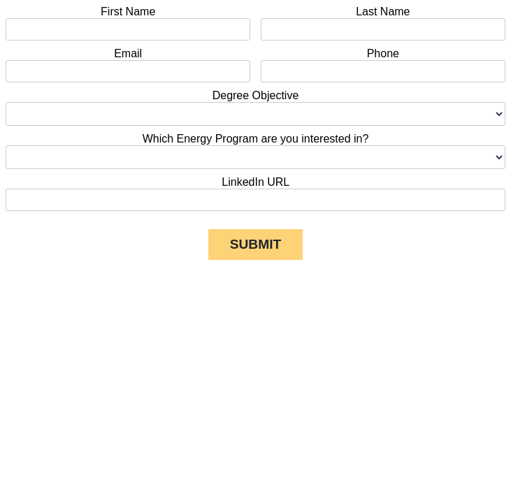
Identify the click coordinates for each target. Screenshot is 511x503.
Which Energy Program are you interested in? (256, 139)
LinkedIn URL (255, 182)
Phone (383, 53)
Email (128, 53)
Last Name (383, 11)
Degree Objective (256, 95)
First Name (128, 11)
